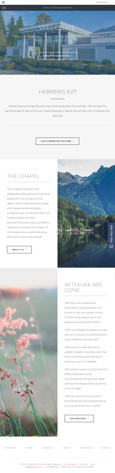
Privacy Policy (69, 464)
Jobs (93, 464)
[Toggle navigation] (4, 8)
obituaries (86, 448)
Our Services (79, 418)
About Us (19, 249)
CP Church (9, 448)
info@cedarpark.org (33, 467)
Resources (102, 2)
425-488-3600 (52, 467)
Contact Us (83, 464)
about (67, 448)
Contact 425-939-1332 (57, 55)
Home (28, 448)
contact (105, 448)
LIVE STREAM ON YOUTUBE (57, 141)
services (47, 448)
